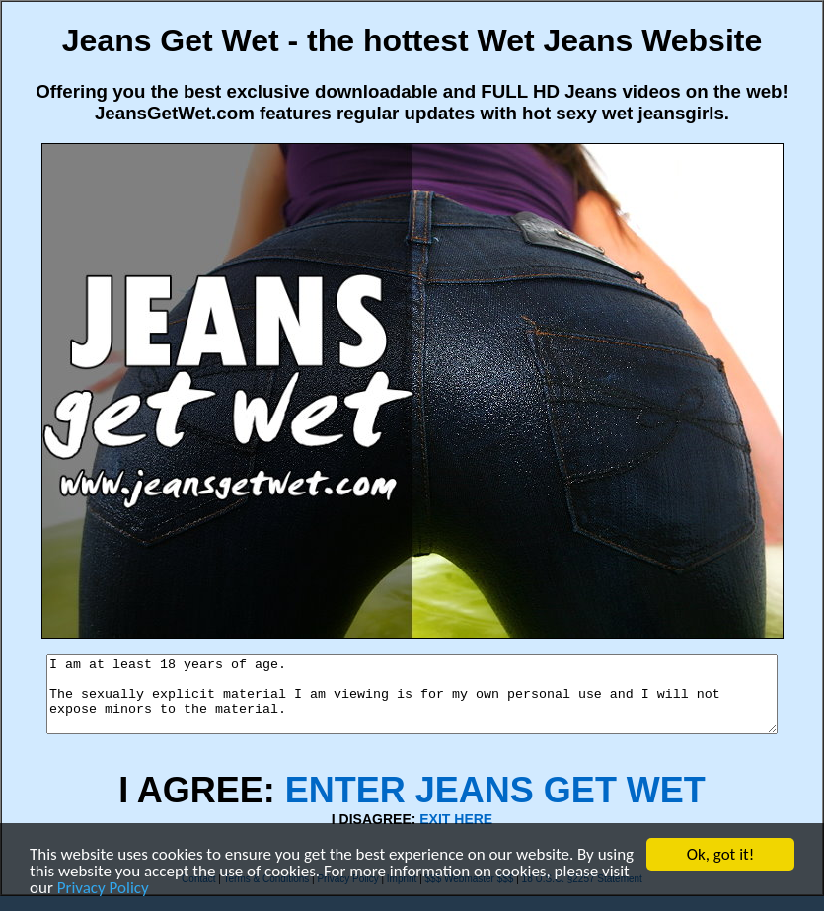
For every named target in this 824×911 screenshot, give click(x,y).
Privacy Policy (103, 887)
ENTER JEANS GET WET (495, 805)
